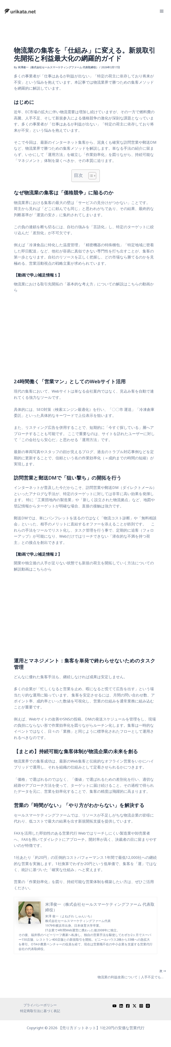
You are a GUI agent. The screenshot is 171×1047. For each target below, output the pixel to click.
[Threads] (148, 1005)
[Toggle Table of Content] (90, 176)
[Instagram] (141, 1005)
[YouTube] (114, 1005)
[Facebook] (128, 1005)
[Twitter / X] (134, 1005)
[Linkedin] (121, 1005)
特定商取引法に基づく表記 (40, 1010)
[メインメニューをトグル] (162, 11)
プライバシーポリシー (40, 1004)
